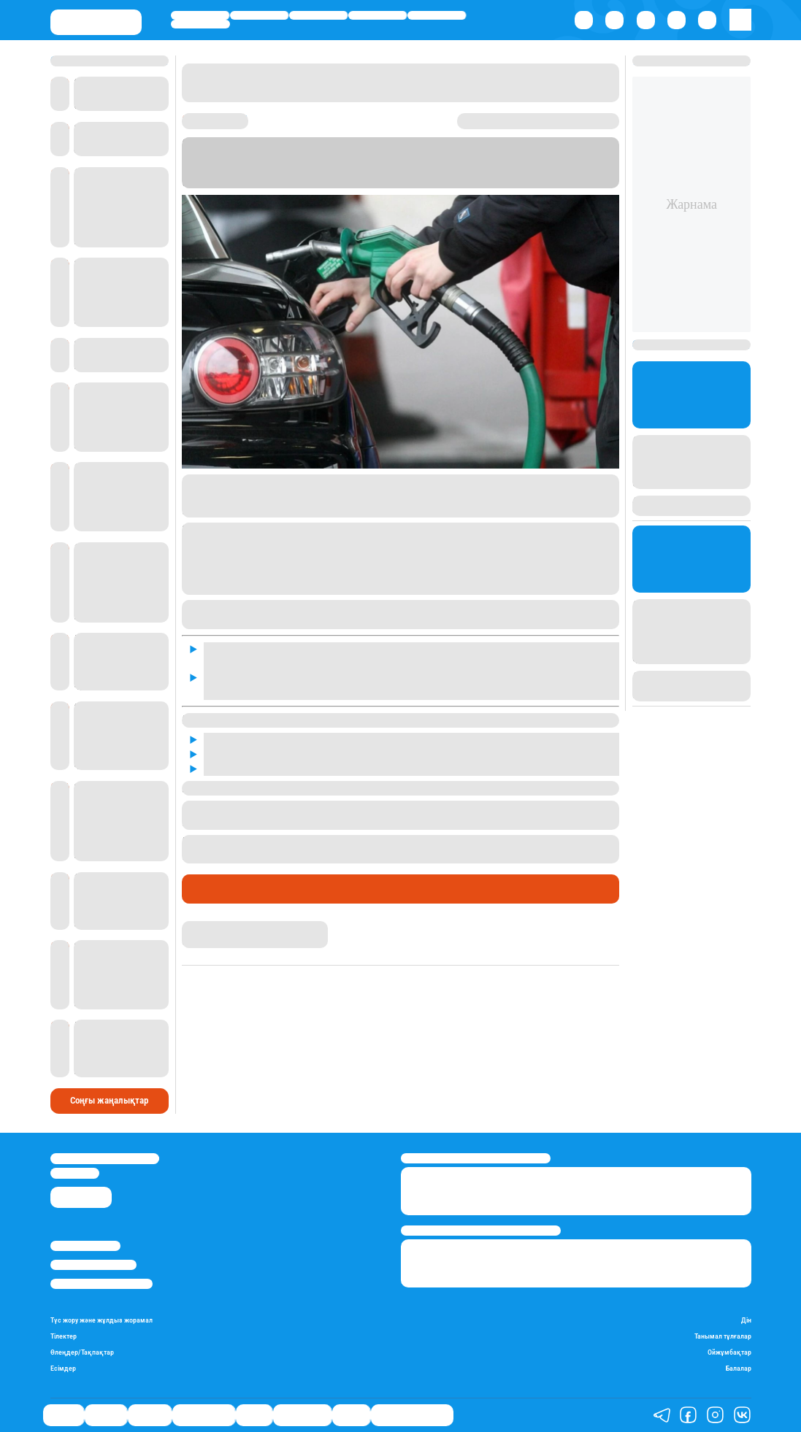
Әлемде (318, 15)
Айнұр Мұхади (213, 927)
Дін (746, 1320)
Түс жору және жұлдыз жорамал (101, 1320)
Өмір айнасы (377, 15)
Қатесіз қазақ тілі (412, 1415)
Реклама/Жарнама (93, 1265)
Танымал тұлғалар (722, 1336)
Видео (351, 1415)
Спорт (436, 15)
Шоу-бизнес (200, 24)
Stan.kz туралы (85, 1246)
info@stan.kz (74, 1173)
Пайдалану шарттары (101, 1284)
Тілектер (63, 1336)
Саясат (200, 15)
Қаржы (259, 15)
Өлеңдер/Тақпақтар (82, 1352)
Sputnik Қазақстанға (452, 181)
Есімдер (63, 1368)
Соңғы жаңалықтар (109, 1100)
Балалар (738, 1368)
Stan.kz (273, 181)
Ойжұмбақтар (729, 1352)
